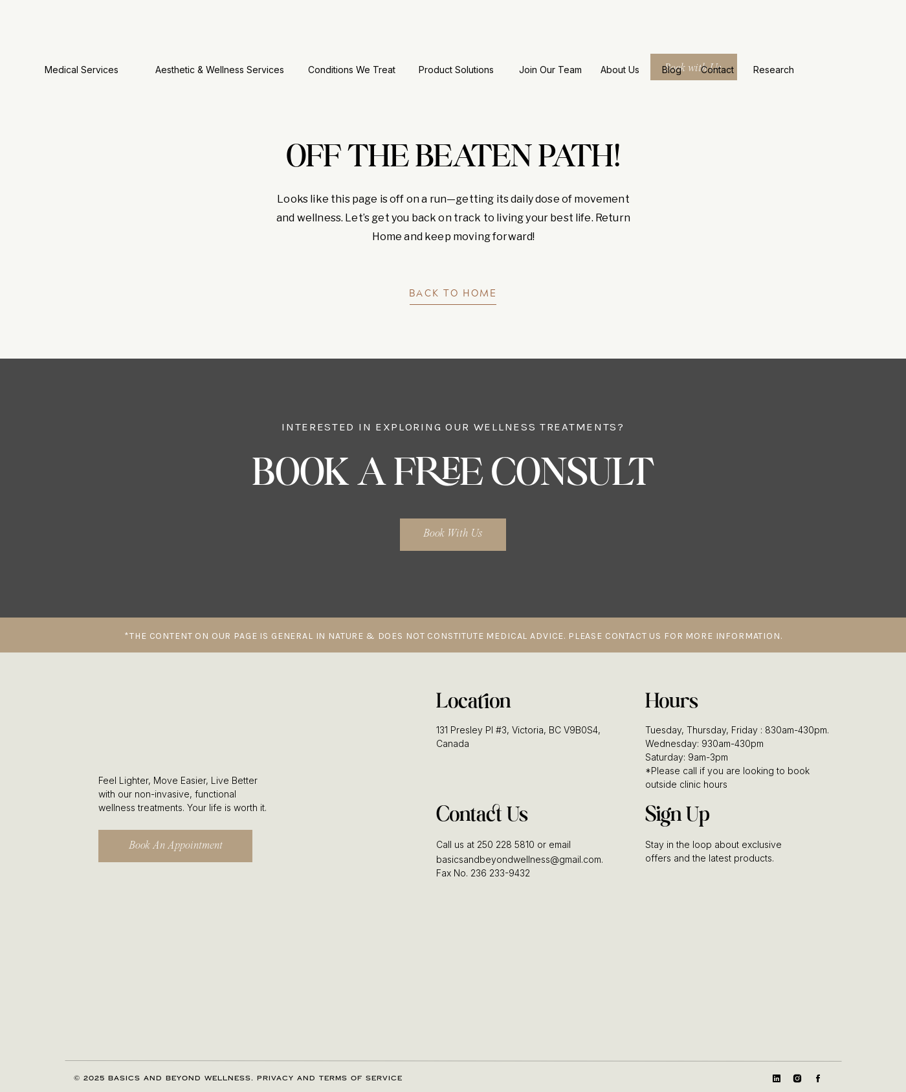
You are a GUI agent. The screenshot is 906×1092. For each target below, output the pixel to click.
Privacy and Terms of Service (330, 1078)
